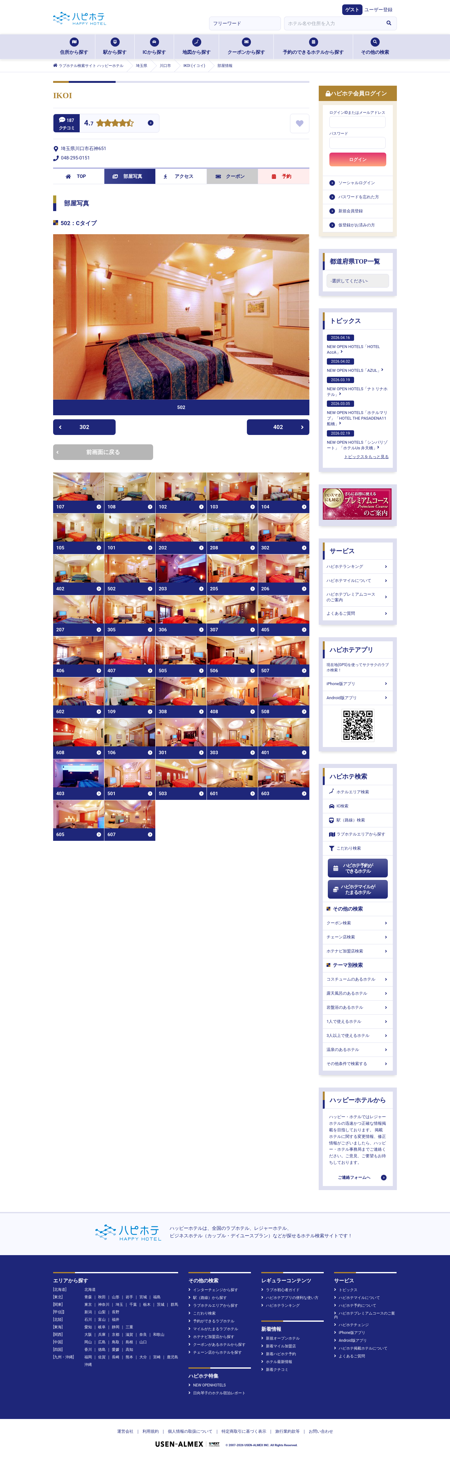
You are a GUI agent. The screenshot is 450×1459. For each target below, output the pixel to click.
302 (74, 427)
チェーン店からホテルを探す (215, 1352)
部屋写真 (127, 176)
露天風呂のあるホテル (358, 993)
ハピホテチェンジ (351, 1325)
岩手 (129, 1297)
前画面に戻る (88, 452)
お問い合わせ (321, 1431)
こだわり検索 (345, 848)
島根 (129, 1342)
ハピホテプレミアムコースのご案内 (358, 597)
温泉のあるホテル (358, 1049)
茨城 (160, 1304)
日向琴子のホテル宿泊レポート (217, 1393)
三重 (129, 1327)
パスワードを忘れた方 (358, 196)
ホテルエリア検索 (349, 792)
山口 (143, 1342)
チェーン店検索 (358, 937)
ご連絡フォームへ (354, 1177)
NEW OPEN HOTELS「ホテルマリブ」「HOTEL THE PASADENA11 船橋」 (357, 413)
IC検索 (338, 806)
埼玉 (119, 1304)
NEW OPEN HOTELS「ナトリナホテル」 (357, 387)
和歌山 (158, 1334)
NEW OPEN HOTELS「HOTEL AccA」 (353, 345)
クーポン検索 (358, 923)
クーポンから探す (246, 46)
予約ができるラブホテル (211, 1321)
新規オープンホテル (280, 1338)
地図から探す (196, 46)
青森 (88, 1297)
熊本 (129, 1357)
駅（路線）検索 (347, 820)
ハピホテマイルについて (358, 580)
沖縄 (88, 1364)
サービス (342, 551)
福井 (115, 1319)
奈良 (143, 1334)
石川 (88, 1319)
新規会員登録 (350, 211)
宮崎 (157, 1357)
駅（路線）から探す (207, 1297)
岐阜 (102, 1327)
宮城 (143, 1297)
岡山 (88, 1342)
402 (288, 427)
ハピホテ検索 (348, 776)
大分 (143, 1357)
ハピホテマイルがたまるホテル (354, 889)
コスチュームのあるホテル (358, 979)
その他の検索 (375, 46)
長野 (115, 1312)
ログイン (358, 159)
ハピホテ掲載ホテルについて (361, 1348)
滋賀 (129, 1334)
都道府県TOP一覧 (355, 261)
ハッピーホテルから (358, 1100)
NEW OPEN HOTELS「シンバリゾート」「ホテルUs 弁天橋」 (357, 440)
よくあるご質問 (358, 613)
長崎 (115, 1357)
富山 (102, 1319)
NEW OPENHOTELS (207, 1385)
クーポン (230, 176)
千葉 (133, 1304)
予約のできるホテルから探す (313, 46)
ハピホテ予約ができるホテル (352, 868)
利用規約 (150, 1431)
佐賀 (102, 1357)
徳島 (102, 1349)
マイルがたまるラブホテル (213, 1329)
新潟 (88, 1312)
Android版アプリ (358, 697)
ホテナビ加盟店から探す (211, 1337)
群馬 (174, 1304)
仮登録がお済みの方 (356, 225)
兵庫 (102, 1334)
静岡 (115, 1327)
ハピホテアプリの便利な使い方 (289, 1297)
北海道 (90, 1289)
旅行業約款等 (287, 1431)
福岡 (88, 1357)
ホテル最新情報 (276, 1362)
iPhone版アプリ (358, 683)
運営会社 (125, 1431)
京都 (115, 1334)
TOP (76, 176)
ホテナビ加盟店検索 (358, 951)
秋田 (102, 1297)
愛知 (88, 1327)
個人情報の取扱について (190, 1431)
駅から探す (115, 46)
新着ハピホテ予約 (278, 1354)
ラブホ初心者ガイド (280, 1290)
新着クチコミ (274, 1369)
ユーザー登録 (378, 10)
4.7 (88, 124)
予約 (281, 176)
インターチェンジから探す (213, 1290)
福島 (157, 1297)
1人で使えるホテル (358, 1021)
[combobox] (332, 23)
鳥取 (115, 1342)
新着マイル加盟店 (278, 1346)
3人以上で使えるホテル (358, 1035)
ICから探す (154, 46)
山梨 (102, 1312)
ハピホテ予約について (355, 1305)
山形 (115, 1297)
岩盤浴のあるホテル (358, 1007)
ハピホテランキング (358, 566)
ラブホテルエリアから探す (357, 834)
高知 (129, 1349)
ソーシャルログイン (356, 182)
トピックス (345, 320)
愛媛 (115, 1349)
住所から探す (74, 46)
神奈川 (103, 1304)
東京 (88, 1304)
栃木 (147, 1304)
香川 (88, 1349)
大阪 (88, 1334)
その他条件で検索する (358, 1063)
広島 (102, 1342)
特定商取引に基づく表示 (244, 1431)
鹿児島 (172, 1357)
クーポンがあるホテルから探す (217, 1344)
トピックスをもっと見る (366, 456)
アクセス (178, 176)
